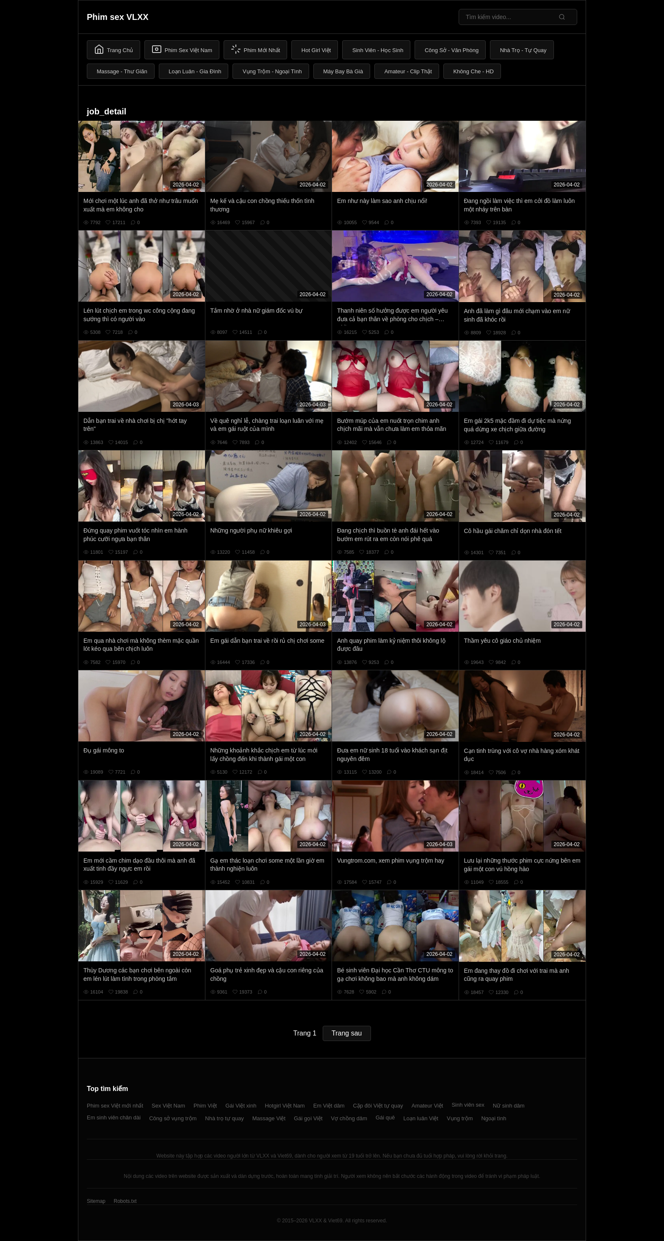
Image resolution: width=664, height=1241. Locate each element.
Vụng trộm (460, 1118)
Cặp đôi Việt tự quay (378, 1105)
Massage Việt (268, 1118)
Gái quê (385, 1117)
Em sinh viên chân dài (114, 1117)
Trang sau (347, 1033)
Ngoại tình (493, 1118)
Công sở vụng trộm (172, 1118)
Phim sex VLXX (118, 17)
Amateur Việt (427, 1105)
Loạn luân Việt (421, 1118)
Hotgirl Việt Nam (284, 1105)
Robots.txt (124, 1201)
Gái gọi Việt (308, 1118)
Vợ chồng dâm (349, 1118)
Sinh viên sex (467, 1105)
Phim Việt (205, 1105)
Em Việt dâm (329, 1105)
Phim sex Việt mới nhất (115, 1105)
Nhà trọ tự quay (224, 1118)
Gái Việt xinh (240, 1105)
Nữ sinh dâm (509, 1105)
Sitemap (96, 1201)
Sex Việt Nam (168, 1105)
